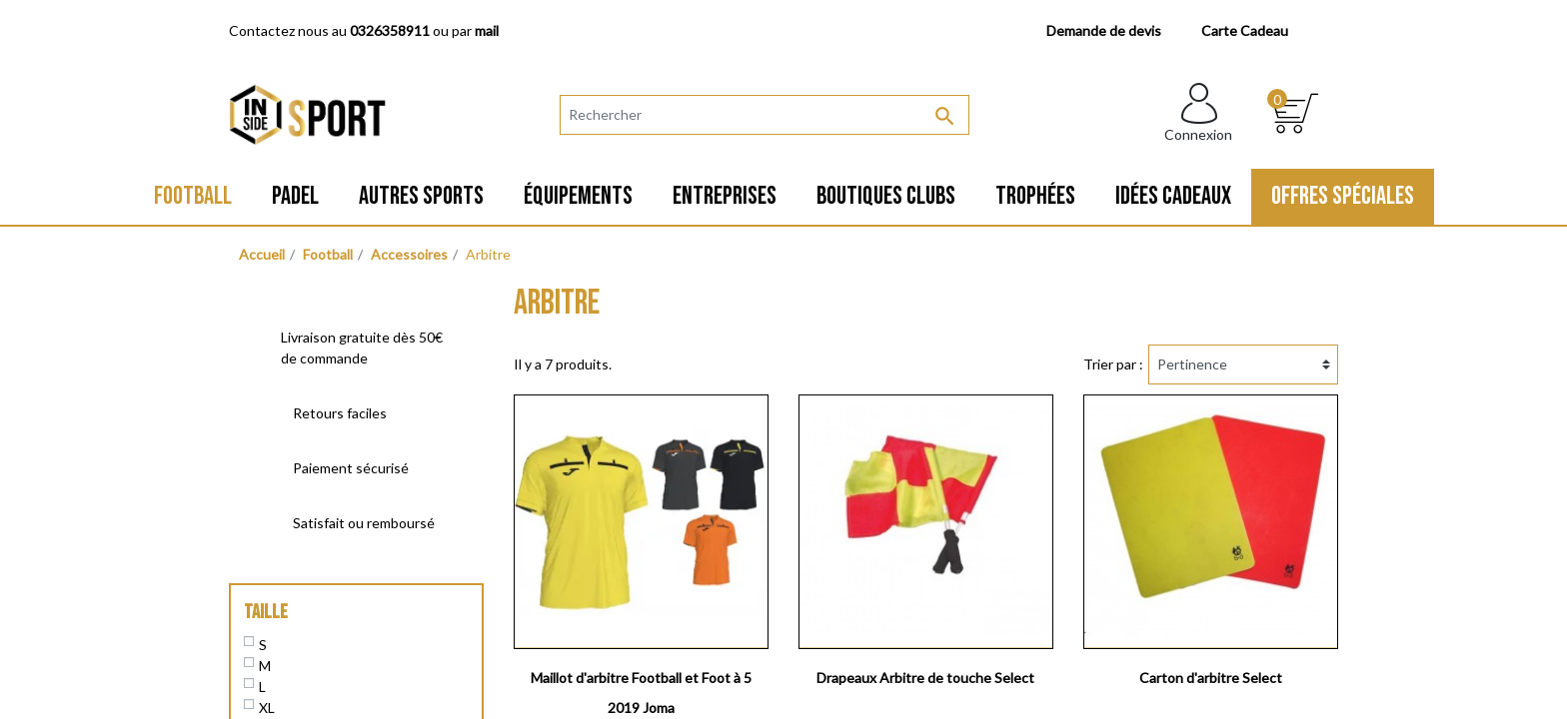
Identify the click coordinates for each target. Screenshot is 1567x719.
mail (487, 30)
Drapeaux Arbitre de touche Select (925, 677)
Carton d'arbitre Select (1210, 677)
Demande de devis (1103, 30)
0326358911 (390, 30)
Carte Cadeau (1244, 30)
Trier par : (1113, 364)
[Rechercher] (764, 115)
